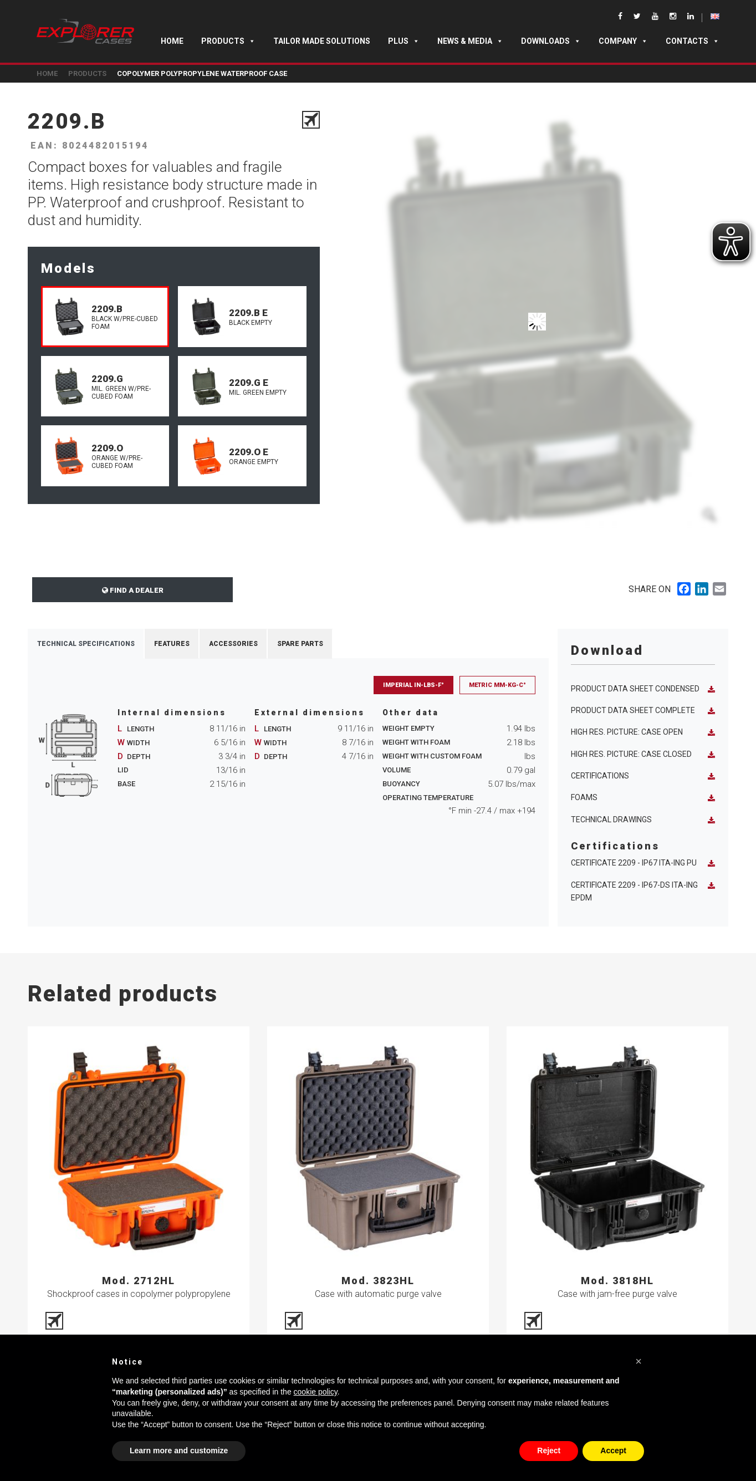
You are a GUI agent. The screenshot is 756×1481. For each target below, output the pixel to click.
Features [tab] (172, 644)
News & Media (470, 41)
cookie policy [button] (316, 1391)
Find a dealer (133, 590)
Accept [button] (613, 1450)
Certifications (643, 776)
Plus (404, 41)
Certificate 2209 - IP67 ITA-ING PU (643, 863)
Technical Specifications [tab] (86, 644)
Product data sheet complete (643, 710)
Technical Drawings (643, 820)
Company (623, 41)
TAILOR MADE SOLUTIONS (321, 41)
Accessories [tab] (233, 644)
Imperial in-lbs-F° (413, 685)
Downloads (551, 41)
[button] (638, 1361)
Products (228, 41)
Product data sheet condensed (643, 689)
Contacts (692, 41)
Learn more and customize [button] (179, 1450)
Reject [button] (548, 1450)
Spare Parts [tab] (300, 644)
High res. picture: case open (643, 732)
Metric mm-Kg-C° (497, 685)
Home (172, 41)
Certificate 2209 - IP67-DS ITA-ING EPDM (643, 891)
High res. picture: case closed (643, 754)
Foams (643, 797)
